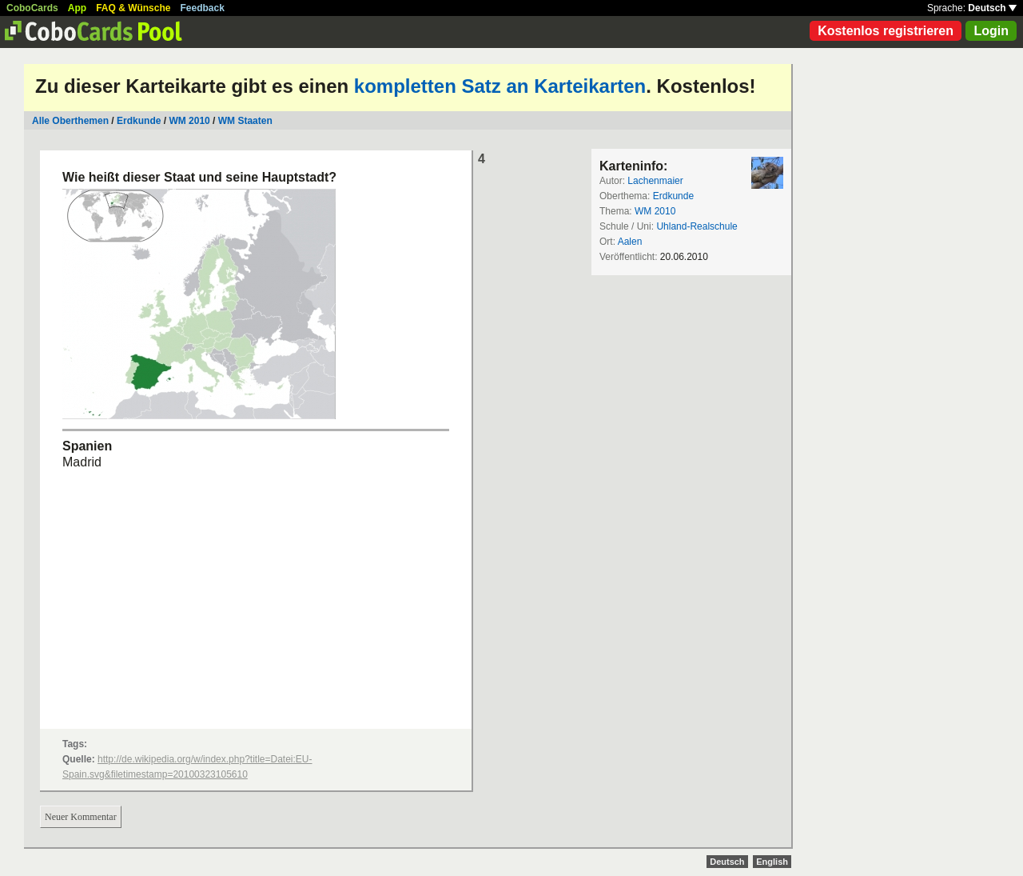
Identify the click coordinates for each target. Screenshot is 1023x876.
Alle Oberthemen (70, 120)
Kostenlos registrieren (885, 31)
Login (991, 31)
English (772, 861)
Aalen (630, 241)
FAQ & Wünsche (133, 8)
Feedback (203, 8)
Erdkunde (139, 120)
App (77, 8)
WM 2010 (189, 120)
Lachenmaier (655, 180)
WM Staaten (245, 120)
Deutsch (992, 8)
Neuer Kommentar (81, 816)
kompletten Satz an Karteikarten (500, 86)
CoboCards (32, 8)
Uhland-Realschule (696, 226)
